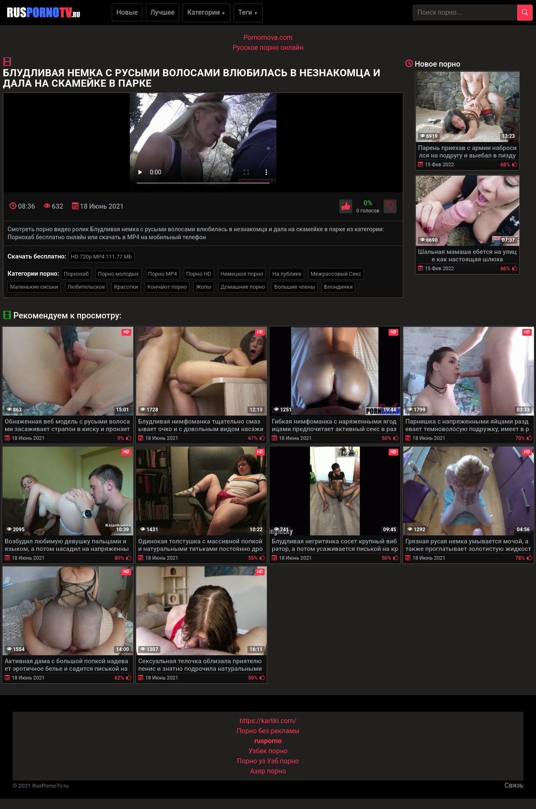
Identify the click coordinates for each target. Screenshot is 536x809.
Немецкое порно (242, 274)
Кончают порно (167, 287)
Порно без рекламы (268, 731)
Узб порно (283, 761)
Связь (514, 785)
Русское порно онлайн (268, 48)
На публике (286, 274)
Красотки (126, 287)
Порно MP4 (162, 274)
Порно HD (198, 274)
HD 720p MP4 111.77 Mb (101, 256)
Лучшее (162, 12)
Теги (248, 12)
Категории (206, 12)
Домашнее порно (243, 287)
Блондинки (338, 287)
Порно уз (251, 761)
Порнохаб (76, 274)
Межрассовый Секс (336, 274)
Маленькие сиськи (34, 287)
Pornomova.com (268, 37)
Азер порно (268, 771)
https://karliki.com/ (268, 721)
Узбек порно (268, 751)
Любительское (86, 287)
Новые (127, 12)
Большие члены (294, 287)
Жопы (203, 287)
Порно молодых (118, 274)
